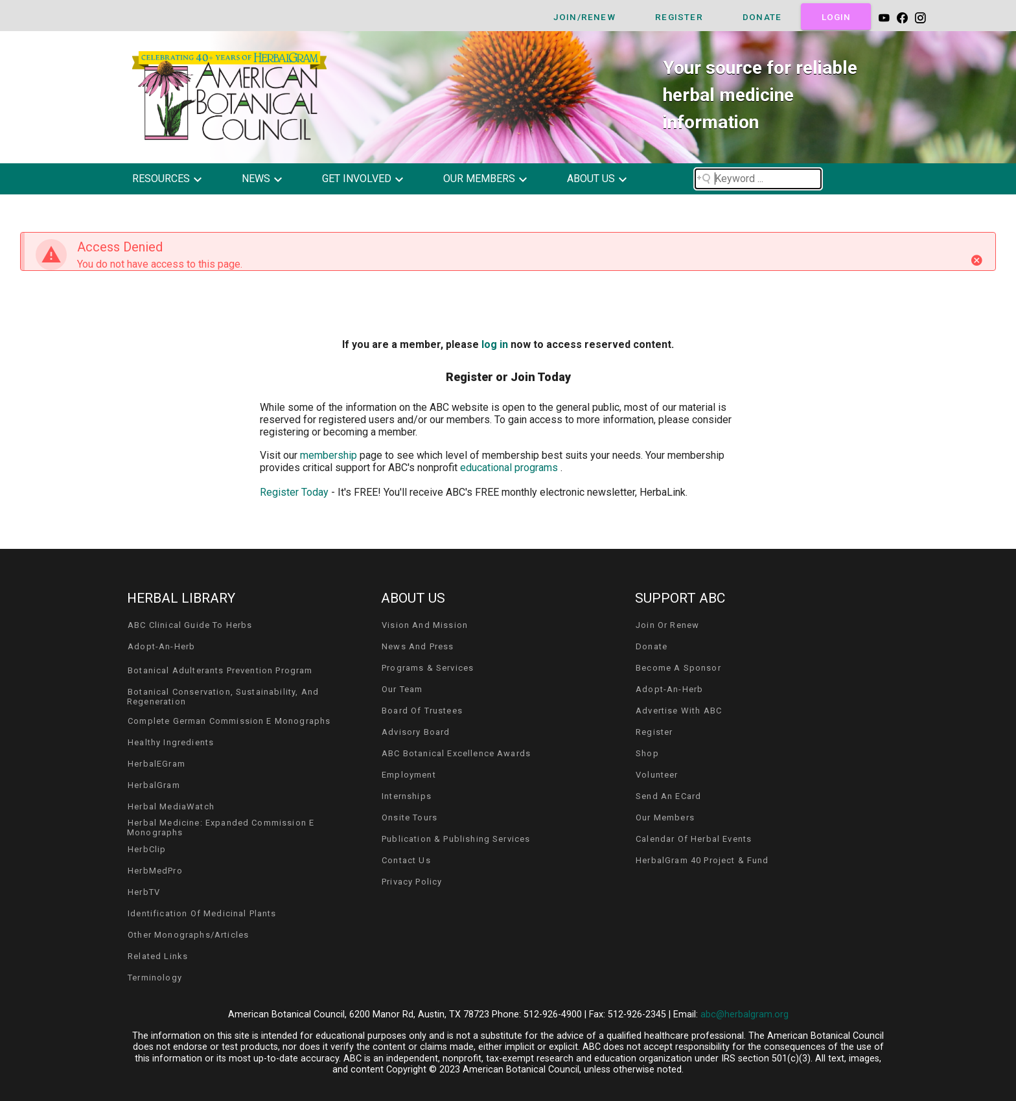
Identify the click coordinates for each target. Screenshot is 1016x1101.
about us (591, 178)
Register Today (294, 492)
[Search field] (758, 179)
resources (161, 178)
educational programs (510, 467)
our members (479, 178)
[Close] (976, 260)
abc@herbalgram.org (744, 1014)
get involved (356, 178)
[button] (176, 178)
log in (494, 344)
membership (330, 455)
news (256, 178)
